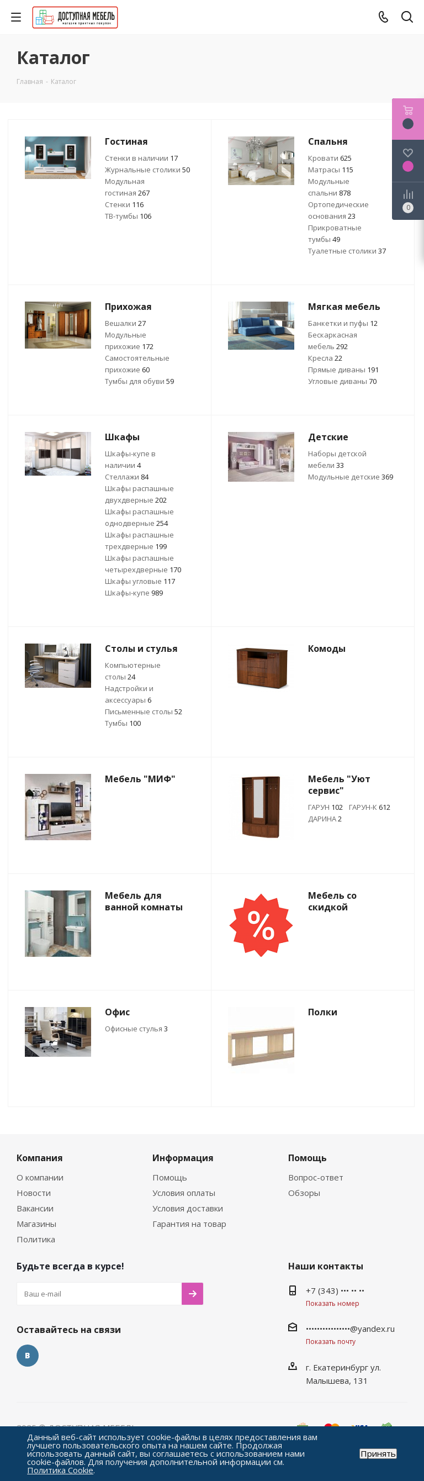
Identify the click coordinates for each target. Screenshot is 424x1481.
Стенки (124, 204)
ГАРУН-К (369, 807)
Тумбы (123, 723)
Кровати (330, 158)
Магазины (36, 1223)
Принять (378, 1453)
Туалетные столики (347, 251)
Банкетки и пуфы (343, 323)
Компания (40, 1158)
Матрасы (330, 170)
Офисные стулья (136, 1029)
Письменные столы (143, 711)
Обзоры (304, 1192)
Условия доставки (187, 1208)
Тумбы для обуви (139, 381)
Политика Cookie (60, 1469)
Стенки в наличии (141, 158)
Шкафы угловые (140, 581)
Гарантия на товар (189, 1223)
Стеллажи (127, 477)
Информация (183, 1158)
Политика (36, 1239)
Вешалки (125, 323)
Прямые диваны (343, 370)
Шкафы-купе (134, 593)
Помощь (169, 1177)
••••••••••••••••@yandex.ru (350, 1328)
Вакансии (35, 1208)
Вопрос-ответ (315, 1177)
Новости (34, 1192)
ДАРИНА (325, 819)
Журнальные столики (147, 170)
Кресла (325, 358)
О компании (40, 1177)
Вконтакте (28, 1356)
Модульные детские (350, 477)
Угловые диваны (342, 381)
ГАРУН (325, 807)
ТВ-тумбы (128, 216)
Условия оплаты (183, 1192)
